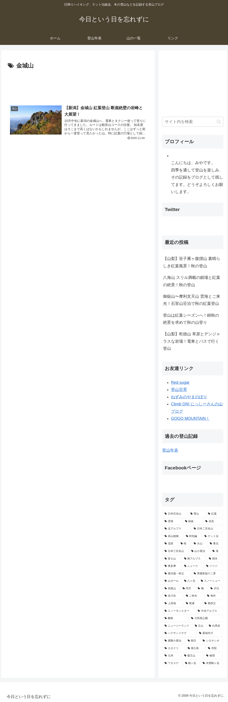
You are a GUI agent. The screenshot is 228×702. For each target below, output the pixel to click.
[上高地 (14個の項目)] (173, 603)
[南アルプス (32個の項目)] (194, 558)
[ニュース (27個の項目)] (192, 566)
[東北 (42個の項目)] (215, 543)
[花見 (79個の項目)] (213, 521)
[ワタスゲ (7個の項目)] (172, 663)
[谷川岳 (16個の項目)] (173, 596)
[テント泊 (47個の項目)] (212, 536)
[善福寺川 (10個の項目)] (210, 633)
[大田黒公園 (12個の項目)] (206, 618)
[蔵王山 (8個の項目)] (192, 655)
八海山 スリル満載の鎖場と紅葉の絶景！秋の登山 (191, 281)
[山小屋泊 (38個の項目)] (199, 551)
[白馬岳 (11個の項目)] (215, 626)
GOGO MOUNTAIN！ (190, 418)
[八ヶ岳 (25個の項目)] (190, 581)
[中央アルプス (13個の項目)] (209, 611)
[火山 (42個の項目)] (199, 543)
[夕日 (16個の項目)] (215, 588)
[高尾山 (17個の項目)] (171, 588)
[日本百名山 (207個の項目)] (175, 514)
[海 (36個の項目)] (216, 551)
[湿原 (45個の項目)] (170, 543)
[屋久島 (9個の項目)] (195, 648)
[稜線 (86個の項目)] (192, 521)
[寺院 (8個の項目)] (214, 648)
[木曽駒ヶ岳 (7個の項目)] (212, 663)
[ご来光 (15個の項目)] (194, 596)
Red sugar (180, 382)
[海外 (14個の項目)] (214, 596)
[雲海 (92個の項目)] (172, 521)
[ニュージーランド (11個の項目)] (177, 626)
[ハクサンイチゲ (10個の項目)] (179, 633)
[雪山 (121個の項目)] (196, 514)
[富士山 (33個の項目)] (172, 558)
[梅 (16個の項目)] (202, 588)
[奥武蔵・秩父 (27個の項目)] (177, 573)
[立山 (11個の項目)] (199, 626)
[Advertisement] (78, 84)
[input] (192, 122)
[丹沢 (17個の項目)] (188, 588)
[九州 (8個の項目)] (172, 655)
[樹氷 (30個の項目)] (215, 558)
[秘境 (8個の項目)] (213, 655)
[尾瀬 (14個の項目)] (193, 603)
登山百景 (179, 389)
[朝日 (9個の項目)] (193, 641)
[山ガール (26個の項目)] (172, 581)
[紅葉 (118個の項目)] (214, 514)
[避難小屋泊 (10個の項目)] (174, 641)
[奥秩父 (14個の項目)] (212, 603)
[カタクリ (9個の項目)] (174, 648)
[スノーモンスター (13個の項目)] (179, 611)
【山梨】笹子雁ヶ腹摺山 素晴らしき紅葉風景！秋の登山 (191, 262)
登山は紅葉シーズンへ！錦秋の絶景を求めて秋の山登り (191, 319)
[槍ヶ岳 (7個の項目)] (191, 663)
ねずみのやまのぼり (189, 397)
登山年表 (170, 450)
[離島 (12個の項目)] (175, 618)
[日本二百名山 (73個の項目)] (207, 528)
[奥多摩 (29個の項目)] (172, 566)
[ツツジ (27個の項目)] (213, 566)
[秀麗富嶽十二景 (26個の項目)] (207, 573)
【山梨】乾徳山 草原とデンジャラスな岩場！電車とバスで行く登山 (191, 341)
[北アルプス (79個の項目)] (177, 528)
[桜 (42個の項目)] (185, 543)
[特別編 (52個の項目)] (193, 536)
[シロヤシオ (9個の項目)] (212, 641)
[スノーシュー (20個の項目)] (211, 581)
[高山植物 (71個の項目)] (173, 536)
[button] (219, 121)
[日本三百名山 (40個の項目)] (175, 551)
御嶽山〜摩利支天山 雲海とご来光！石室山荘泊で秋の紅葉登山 (191, 300)
